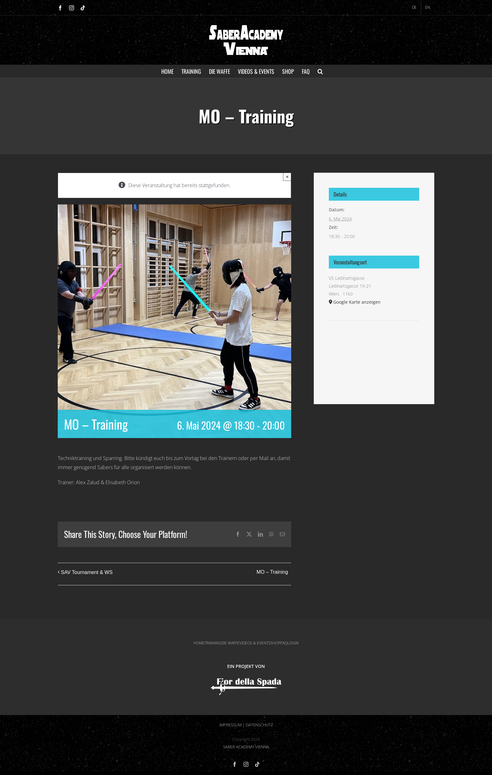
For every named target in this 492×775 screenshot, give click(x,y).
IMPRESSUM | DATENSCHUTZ (246, 725)
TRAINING (213, 643)
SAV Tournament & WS (87, 572)
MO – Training (272, 572)
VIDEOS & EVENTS (254, 643)
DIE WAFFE (230, 643)
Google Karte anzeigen (357, 302)
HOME (199, 643)
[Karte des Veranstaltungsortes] (374, 339)
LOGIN (293, 643)
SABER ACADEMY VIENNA (246, 747)
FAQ (284, 643)
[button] (320, 71)
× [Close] (287, 176)
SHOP (275, 643)
